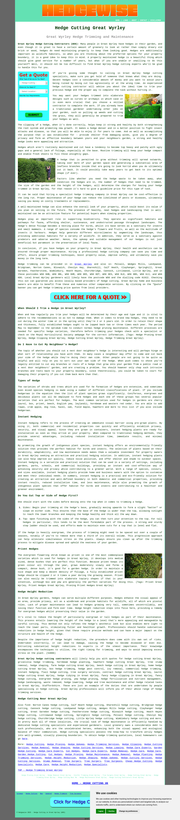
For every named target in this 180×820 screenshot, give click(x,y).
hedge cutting (121, 64)
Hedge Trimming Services (103, 744)
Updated (48, 794)
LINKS (125, 20)
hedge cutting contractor (70, 86)
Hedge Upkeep (76, 744)
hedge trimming (65, 669)
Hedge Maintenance (97, 754)
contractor (59, 105)
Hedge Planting (142, 754)
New (41, 794)
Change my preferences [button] (128, 811)
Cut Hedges (73, 751)
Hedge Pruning (56, 744)
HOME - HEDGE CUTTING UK (90, 783)
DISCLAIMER (155, 20)
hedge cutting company (115, 252)
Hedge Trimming (60, 794)
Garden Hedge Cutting (32, 754)
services (117, 284)
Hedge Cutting (35, 744)
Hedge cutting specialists (77, 732)
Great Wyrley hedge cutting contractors (44, 658)
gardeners (57, 277)
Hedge (21, 264)
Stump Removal (52, 761)
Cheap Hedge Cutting (139, 761)
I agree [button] (100, 811)
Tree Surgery (72, 761)
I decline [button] (111, 811)
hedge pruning (89, 679)
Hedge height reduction (90, 608)
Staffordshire (51, 685)
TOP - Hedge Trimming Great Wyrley (40, 770)
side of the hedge (37, 357)
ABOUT (134, 20)
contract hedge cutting (118, 672)
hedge (68, 90)
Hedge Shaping (61, 747)
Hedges (22, 147)
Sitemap (20, 794)
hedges (129, 44)
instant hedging (121, 430)
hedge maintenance (114, 722)
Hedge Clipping (131, 744)
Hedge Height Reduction (60, 758)
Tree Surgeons (113, 761)
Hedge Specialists (95, 764)
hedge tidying (66, 675)
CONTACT (143, 20)
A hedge (62, 159)
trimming (116, 150)
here (24, 738)
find (27, 705)
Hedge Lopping (115, 747)
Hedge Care (137, 751)
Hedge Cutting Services (88, 747)
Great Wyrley (83, 264)
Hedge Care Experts (138, 747)
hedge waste (118, 179)
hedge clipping (119, 675)
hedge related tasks (149, 682)
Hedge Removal (40, 747)
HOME (118, 20)
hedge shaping (39, 665)
